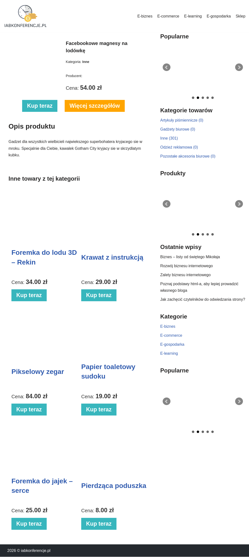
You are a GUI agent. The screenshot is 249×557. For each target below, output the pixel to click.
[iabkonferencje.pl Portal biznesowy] (25, 16)
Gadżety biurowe (177, 129)
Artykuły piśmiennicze (182, 120)
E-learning (193, 16)
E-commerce (168, 16)
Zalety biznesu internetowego (185, 275)
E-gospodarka (218, 16)
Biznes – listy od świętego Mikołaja (190, 257)
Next (239, 67)
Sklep (240, 16)
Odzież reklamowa (179, 147)
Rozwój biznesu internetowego (186, 266)
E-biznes (144, 16)
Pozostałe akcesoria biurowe (188, 156)
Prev (166, 67)
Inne (169, 138)
